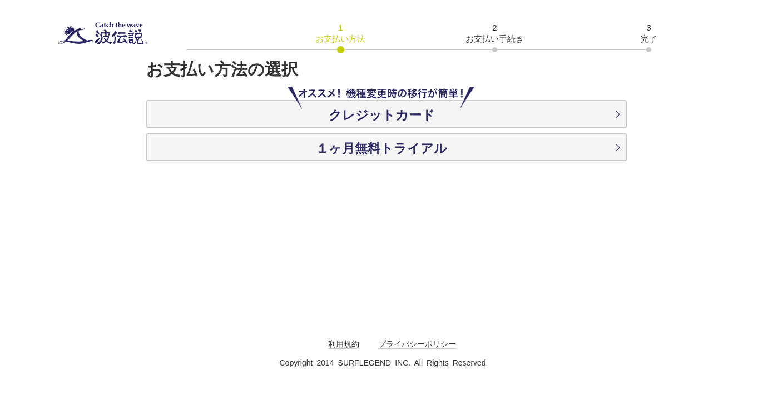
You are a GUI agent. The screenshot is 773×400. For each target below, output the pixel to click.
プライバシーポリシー (417, 343)
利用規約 (343, 343)
